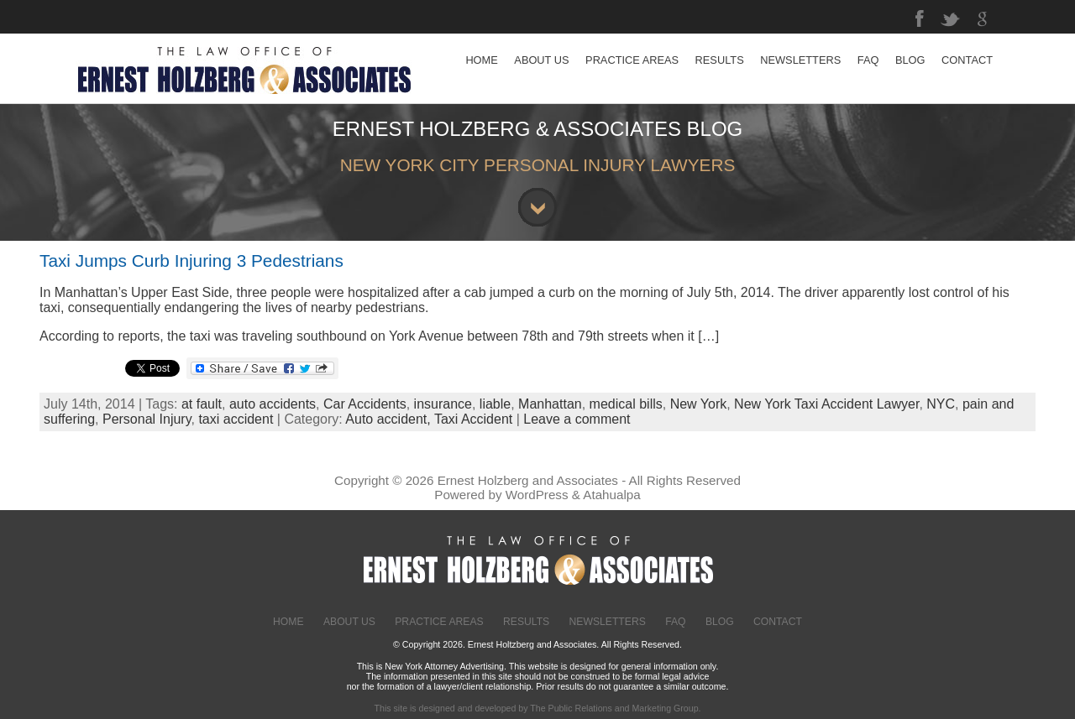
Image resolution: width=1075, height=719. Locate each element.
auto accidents (272, 404)
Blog (719, 622)
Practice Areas (439, 622)
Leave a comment (576, 419)
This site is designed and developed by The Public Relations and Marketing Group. (537, 708)
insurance (443, 404)
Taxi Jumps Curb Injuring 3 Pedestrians (191, 260)
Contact (777, 622)
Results (526, 622)
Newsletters (607, 622)
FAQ (675, 622)
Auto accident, (389, 419)
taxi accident (235, 419)
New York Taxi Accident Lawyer (826, 404)
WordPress (537, 494)
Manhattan (550, 404)
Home (288, 622)
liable (495, 404)
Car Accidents (364, 404)
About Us (349, 622)
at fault (201, 404)
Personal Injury (146, 419)
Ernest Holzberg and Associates (528, 480)
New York (698, 404)
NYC (940, 404)
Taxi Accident (473, 419)
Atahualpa (611, 494)
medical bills (626, 404)
